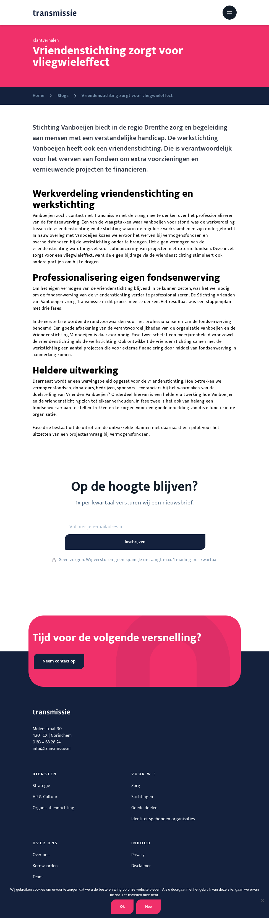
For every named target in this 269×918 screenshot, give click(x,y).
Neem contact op (59, 661)
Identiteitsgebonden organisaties (163, 819)
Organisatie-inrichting (53, 808)
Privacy (137, 855)
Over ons (41, 855)
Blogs (63, 95)
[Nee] (262, 900)
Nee (148, 906)
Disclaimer (141, 866)
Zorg (135, 786)
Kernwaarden (45, 866)
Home (39, 95)
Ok (122, 906)
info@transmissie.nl (51, 749)
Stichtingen (142, 797)
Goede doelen (144, 808)
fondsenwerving (62, 295)
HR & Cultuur (45, 797)
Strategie (41, 786)
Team (38, 877)
